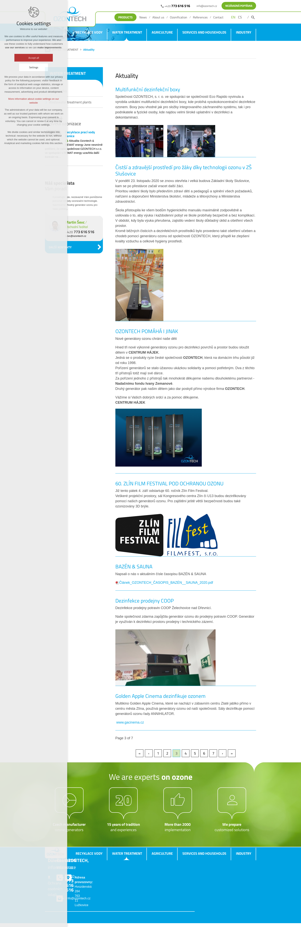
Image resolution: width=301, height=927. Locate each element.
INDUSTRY (243, 32)
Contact (218, 17)
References (200, 17)
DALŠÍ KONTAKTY (60, 247)
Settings (33, 67)
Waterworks (58, 91)
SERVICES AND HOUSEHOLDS (204, 32)
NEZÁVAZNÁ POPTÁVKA (238, 6)
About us (158, 17)
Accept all (33, 58)
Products (125, 17)
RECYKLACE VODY (89, 32)
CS (240, 17)
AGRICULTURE (162, 32)
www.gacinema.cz (129, 722)
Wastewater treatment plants (70, 102)
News (143, 17)
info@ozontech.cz (207, 6)
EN (233, 17)
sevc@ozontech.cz (75, 236)
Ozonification (178, 17)
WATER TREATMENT (127, 32)
